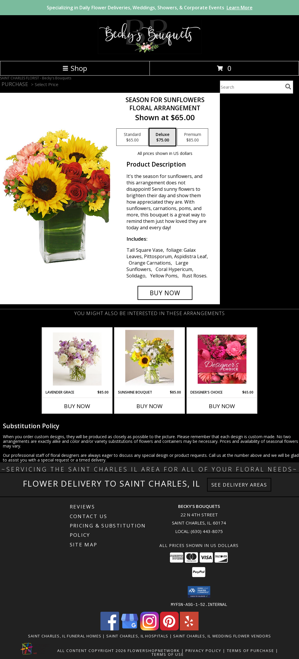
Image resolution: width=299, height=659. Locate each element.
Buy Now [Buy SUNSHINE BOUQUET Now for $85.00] (149, 406)
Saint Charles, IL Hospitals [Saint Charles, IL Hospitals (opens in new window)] (137, 635)
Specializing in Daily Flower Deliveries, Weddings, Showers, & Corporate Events (150, 7)
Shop (74, 68)
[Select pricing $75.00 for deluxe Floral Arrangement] (162, 137)
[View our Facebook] (109, 628)
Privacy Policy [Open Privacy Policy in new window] (203, 650)
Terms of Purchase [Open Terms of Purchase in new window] (250, 650)
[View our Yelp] (189, 628)
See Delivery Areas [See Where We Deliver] (239, 484)
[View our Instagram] (149, 628)
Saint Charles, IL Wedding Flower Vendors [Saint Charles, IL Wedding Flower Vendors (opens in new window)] (222, 635)
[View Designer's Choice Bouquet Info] (222, 359)
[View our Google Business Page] (129, 628)
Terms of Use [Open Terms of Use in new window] (168, 654)
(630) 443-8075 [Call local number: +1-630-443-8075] (207, 531)
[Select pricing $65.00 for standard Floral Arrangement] (132, 137)
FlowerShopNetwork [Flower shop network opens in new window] (154, 650)
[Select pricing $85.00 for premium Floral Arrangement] (192, 137)
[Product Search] (251, 87)
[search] (288, 86)
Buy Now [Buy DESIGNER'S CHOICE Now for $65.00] (222, 406)
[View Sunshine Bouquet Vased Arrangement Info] (149, 359)
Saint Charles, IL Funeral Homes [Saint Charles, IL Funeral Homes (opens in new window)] (64, 635)
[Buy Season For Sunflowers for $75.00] (165, 293)
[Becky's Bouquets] (149, 52)
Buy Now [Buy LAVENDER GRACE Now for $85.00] (77, 406)
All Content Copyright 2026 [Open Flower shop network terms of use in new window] (91, 650)
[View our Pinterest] (169, 628)
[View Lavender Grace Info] (77, 359)
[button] (199, 592)
